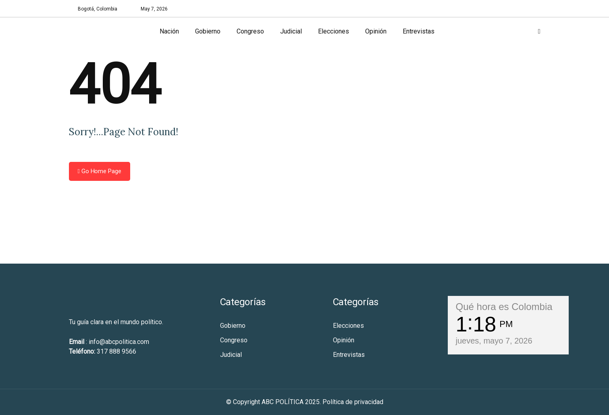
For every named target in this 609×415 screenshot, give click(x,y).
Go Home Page (99, 171)
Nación (169, 31)
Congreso (250, 31)
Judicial (291, 31)
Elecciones (333, 31)
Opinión (376, 31)
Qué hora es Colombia (504, 306)
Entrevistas (418, 31)
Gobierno (207, 31)
